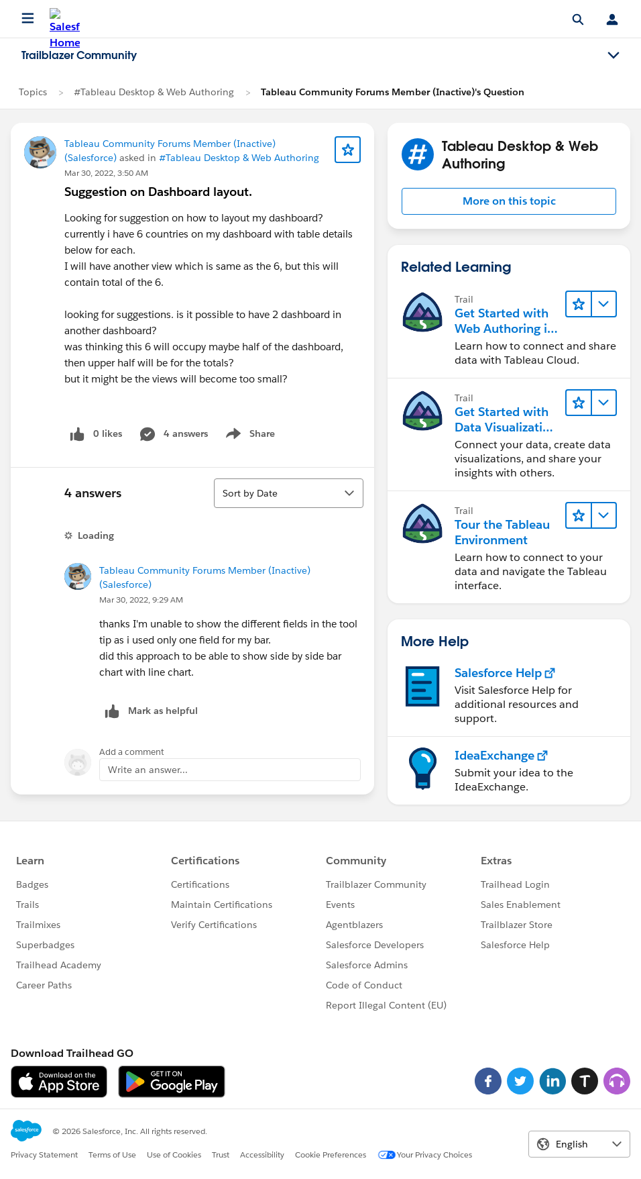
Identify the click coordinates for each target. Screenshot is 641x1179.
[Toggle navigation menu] (613, 55)
